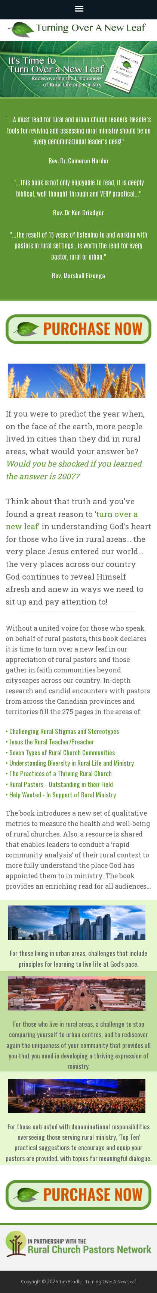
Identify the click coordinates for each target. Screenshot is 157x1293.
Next (147, 69)
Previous (9, 69)
